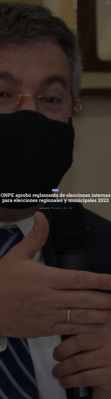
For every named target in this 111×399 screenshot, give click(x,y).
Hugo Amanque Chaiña (44, 186)
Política (55, 168)
